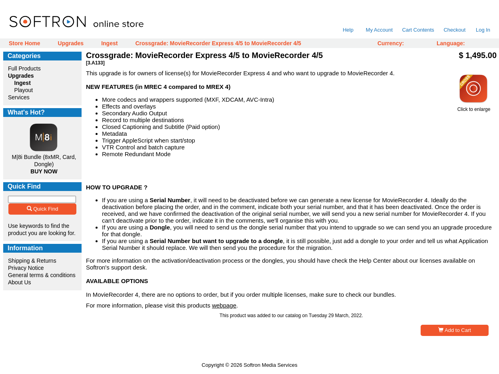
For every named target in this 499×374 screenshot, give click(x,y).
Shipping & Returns (32, 260)
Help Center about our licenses (400, 260)
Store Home (24, 43)
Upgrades (71, 43)
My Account (379, 30)
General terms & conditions (42, 275)
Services (19, 97)
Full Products (24, 68)
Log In (483, 30)
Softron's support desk (116, 267)
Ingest (109, 43)
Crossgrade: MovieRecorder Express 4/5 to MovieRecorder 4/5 (218, 43)
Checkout (454, 30)
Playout (23, 90)
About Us (19, 282)
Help (348, 30)
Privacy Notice (26, 268)
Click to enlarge (474, 107)
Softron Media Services (270, 365)
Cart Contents (418, 30)
